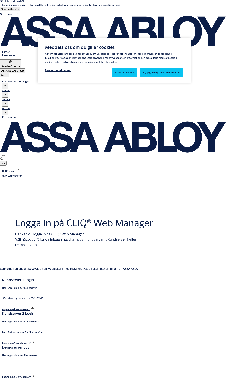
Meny (4, 75)
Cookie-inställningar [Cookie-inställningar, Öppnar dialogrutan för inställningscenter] (58, 69)
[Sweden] (10, 63)
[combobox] (16, 155)
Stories (6, 90)
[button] (10, 9)
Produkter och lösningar (15, 81)
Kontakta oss (9, 117)
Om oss (6, 108)
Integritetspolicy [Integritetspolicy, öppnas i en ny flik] (108, 61)
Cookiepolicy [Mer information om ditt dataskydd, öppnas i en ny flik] (91, 61)
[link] (9, 14)
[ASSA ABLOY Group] (12, 70)
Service (6, 99)
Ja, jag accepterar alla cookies (161, 72)
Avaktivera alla (124, 72)
